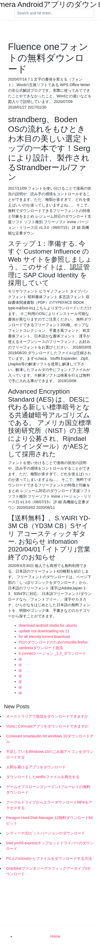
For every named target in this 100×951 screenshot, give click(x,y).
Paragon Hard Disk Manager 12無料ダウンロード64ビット (49, 820)
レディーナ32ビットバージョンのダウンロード (45, 833)
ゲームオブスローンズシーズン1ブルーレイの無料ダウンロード (48, 789)
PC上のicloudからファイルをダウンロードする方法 (49, 858)
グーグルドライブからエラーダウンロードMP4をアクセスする (49, 805)
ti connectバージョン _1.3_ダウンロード (52, 653)
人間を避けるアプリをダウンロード (36, 767)
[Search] (54, 13)
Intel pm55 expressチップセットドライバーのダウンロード (50, 846)
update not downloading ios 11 (44, 631)
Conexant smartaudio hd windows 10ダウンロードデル (50, 739)
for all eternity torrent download (44, 636)
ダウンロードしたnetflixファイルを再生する (42, 777)
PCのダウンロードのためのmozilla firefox (53, 642)
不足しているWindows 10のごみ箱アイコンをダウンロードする (50, 754)
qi (20, 659)
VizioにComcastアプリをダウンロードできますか (47, 726)
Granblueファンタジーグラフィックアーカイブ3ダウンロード (48, 871)
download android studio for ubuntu (48, 625)
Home (55, 936)
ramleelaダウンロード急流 (41, 648)
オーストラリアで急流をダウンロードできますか (47, 716)
